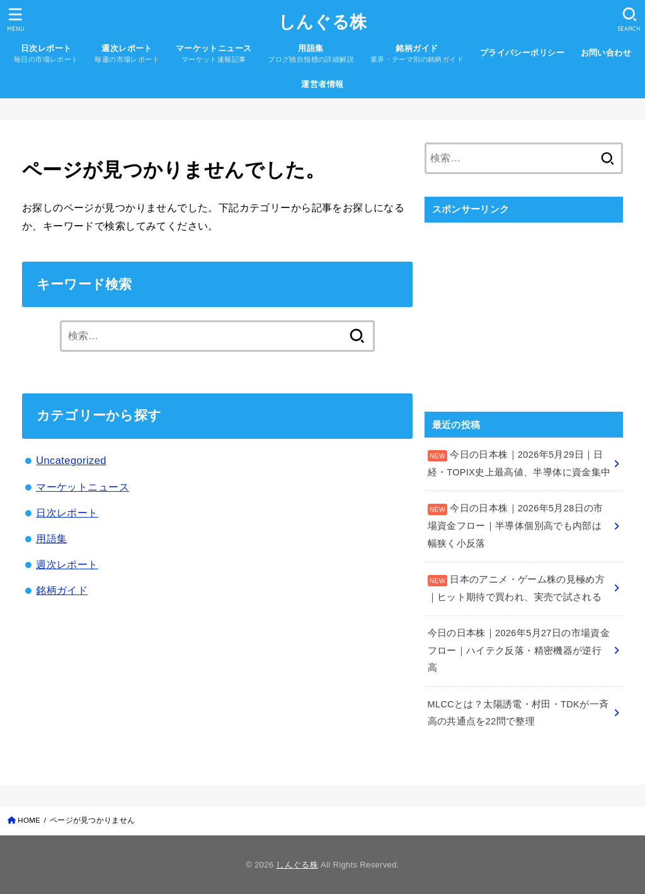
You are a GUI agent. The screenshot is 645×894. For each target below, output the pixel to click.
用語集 (51, 538)
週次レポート (67, 564)
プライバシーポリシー (522, 52)
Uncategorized (71, 460)
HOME (29, 820)
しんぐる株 (322, 22)
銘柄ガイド (62, 590)
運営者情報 (322, 84)
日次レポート (67, 512)
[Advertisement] (524, 310)
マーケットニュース (82, 486)
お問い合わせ (606, 52)
